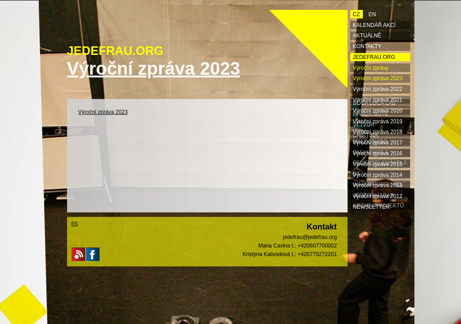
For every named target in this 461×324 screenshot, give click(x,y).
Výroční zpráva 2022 (377, 89)
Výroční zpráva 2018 (377, 132)
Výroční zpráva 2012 (377, 196)
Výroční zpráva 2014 (377, 175)
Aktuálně (367, 35)
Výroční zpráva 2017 (377, 143)
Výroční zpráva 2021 (377, 100)
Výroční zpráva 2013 (377, 185)
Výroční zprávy (371, 68)
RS (75, 223)
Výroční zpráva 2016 (377, 153)
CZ (356, 14)
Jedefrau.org (374, 57)
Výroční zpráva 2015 (377, 164)
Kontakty (367, 46)
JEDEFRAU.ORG (115, 51)
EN (372, 14)
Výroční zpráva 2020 (377, 111)
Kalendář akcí (374, 25)
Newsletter (371, 207)
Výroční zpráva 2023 (103, 112)
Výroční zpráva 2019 (377, 121)
